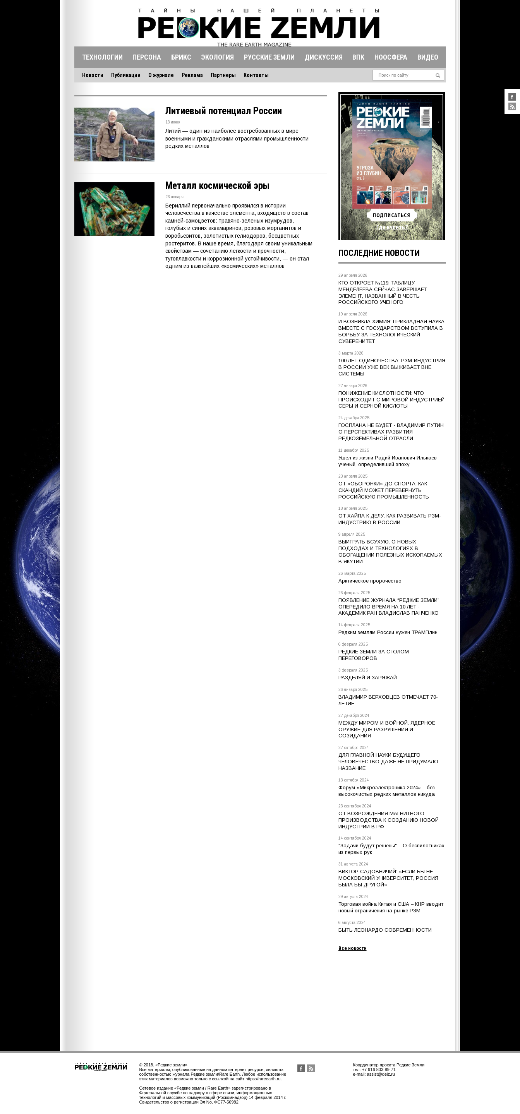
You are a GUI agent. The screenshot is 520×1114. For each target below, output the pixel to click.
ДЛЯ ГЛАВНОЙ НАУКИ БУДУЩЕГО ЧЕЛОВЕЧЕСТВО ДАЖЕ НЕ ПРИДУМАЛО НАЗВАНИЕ (388, 761)
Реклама (192, 75)
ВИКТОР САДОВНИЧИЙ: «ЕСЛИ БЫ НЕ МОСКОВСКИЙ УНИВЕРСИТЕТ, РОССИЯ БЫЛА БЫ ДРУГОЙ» (388, 878)
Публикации (126, 75)
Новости (92, 75)
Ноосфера (390, 57)
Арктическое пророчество (370, 581)
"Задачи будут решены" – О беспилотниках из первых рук (391, 849)
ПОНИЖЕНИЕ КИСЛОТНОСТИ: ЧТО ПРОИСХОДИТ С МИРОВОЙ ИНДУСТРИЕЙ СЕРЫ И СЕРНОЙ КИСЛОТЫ (391, 399)
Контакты (256, 75)
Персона (146, 57)
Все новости (352, 948)
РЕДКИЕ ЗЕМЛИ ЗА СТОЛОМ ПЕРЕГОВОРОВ (373, 655)
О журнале (161, 75)
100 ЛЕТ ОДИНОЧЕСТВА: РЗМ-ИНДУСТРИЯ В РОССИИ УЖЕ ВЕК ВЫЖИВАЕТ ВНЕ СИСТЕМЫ (391, 367)
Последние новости (379, 253)
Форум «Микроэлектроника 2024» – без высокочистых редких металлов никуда (386, 791)
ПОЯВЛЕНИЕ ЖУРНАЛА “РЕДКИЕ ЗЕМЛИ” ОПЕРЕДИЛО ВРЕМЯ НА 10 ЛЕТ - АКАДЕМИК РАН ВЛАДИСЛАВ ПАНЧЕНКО (388, 606)
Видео (427, 57)
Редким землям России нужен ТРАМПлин (388, 632)
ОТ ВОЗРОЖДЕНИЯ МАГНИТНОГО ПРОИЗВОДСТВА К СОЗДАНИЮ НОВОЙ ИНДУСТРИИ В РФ (388, 820)
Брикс (181, 57)
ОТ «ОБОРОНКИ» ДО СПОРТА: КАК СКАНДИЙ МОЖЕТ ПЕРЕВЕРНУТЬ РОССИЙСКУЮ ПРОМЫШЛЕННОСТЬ (383, 490)
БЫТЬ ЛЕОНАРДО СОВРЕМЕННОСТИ (385, 930)
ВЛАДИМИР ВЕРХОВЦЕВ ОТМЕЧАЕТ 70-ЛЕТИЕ (388, 700)
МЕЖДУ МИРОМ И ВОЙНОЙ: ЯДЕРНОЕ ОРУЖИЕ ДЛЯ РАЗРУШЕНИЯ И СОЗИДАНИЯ (386, 729)
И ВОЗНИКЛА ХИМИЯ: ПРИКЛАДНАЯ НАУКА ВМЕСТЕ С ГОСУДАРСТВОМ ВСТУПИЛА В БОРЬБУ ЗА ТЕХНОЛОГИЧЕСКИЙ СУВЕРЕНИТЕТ (391, 331)
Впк (358, 57)
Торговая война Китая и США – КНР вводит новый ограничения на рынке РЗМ (390, 907)
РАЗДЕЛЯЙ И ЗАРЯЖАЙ (367, 677)
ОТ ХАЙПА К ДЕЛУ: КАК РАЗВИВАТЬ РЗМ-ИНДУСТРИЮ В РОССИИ (389, 519)
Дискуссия (324, 57)
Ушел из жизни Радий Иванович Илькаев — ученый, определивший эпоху (390, 461)
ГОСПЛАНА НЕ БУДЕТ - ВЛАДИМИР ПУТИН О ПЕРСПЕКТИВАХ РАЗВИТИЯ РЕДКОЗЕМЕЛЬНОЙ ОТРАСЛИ (391, 431)
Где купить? (392, 227)
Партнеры (223, 75)
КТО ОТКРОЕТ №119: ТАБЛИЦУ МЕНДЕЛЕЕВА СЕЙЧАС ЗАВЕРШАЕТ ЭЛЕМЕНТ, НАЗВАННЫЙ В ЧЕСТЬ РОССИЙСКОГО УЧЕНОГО (382, 292)
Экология (217, 57)
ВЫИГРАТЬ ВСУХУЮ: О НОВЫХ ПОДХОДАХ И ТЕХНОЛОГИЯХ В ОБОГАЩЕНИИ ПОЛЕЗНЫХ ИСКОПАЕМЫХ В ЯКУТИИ (390, 551)
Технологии (102, 57)
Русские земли (269, 57)
